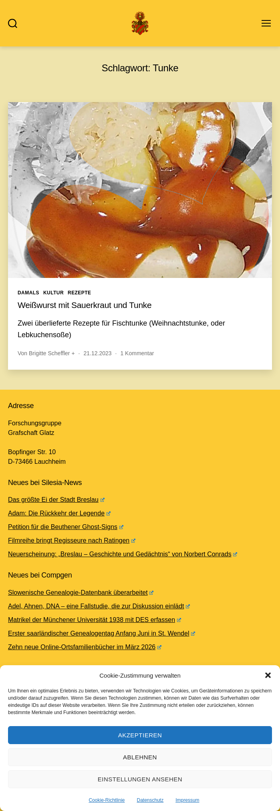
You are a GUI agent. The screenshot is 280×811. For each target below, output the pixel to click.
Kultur (53, 293)
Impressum (187, 800)
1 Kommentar (137, 353)
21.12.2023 (97, 353)
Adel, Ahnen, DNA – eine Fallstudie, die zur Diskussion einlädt (99, 606)
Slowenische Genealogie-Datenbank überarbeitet (80, 592)
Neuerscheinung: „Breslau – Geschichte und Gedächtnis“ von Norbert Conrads (122, 554)
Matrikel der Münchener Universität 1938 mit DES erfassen (94, 619)
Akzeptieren (140, 735)
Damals (28, 293)
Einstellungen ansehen (140, 779)
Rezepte (79, 293)
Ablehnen (140, 757)
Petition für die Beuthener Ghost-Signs (65, 526)
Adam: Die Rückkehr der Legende (59, 513)
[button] (268, 675)
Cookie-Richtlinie (107, 800)
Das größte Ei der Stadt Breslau (56, 499)
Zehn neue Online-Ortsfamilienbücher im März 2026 (84, 647)
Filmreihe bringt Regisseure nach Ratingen (71, 540)
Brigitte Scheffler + (52, 353)
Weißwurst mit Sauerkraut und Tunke (84, 305)
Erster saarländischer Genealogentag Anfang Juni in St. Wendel (101, 633)
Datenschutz (150, 800)
